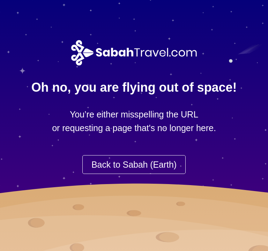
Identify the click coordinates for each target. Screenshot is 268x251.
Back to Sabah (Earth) (134, 164)
